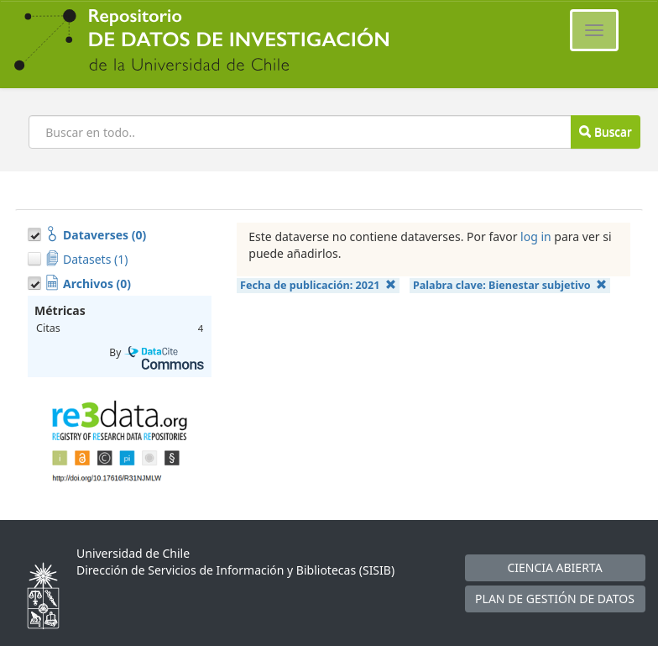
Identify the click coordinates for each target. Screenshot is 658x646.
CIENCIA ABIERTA (554, 567)
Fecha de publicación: (318, 285)
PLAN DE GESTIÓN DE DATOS (554, 599)
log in (535, 236)
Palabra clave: (510, 285)
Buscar (605, 131)
